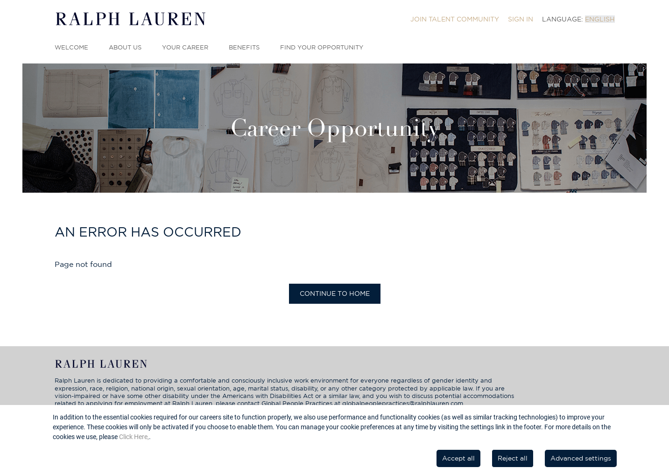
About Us (125, 47)
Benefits (244, 47)
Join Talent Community (454, 19)
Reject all (513, 458)
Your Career (185, 47)
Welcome (71, 47)
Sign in (520, 19)
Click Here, (134, 436)
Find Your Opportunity (321, 47)
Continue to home (335, 293)
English (600, 19)
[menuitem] (454, 19)
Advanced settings (580, 458)
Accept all (458, 458)
